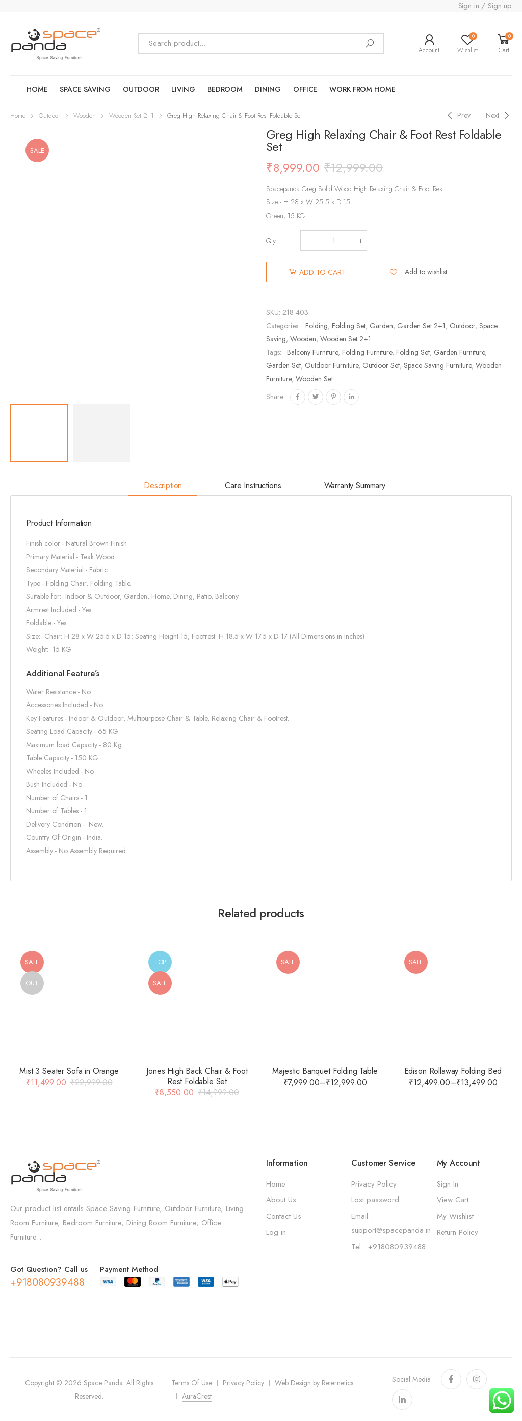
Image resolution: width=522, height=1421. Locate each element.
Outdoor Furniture (331, 365)
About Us (281, 1199)
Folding (316, 326)
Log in (276, 1232)
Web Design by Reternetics (314, 1383)
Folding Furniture (367, 352)
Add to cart (322, 272)
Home (37, 89)
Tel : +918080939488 (388, 1246)
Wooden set (314, 379)
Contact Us (283, 1216)
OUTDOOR (141, 89)
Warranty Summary (354, 485)
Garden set (283, 365)
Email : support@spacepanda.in (391, 1223)
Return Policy (457, 1232)
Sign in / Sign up (485, 5)
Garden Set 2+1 (421, 326)
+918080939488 (47, 1282)
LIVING (183, 89)
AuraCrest (197, 1396)
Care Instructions (253, 485)
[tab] (162, 486)
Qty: (272, 240)
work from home (362, 89)
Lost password (375, 1199)
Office (305, 89)
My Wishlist (455, 1216)
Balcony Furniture (312, 352)
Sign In (447, 1184)
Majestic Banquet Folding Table (324, 1071)
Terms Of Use (191, 1383)
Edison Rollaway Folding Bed (453, 1071)
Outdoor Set (381, 365)
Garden (381, 326)
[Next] (499, 115)
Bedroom (225, 89)
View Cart (452, 1199)
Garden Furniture (459, 352)
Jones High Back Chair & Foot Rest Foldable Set (197, 1076)
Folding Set (349, 326)
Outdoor (49, 115)
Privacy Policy (374, 1184)
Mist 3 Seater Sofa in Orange (69, 1071)
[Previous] (458, 115)
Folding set (413, 352)
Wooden (84, 115)
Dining (268, 89)
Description (163, 485)
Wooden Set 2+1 (131, 115)
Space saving (85, 89)
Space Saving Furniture (438, 365)
